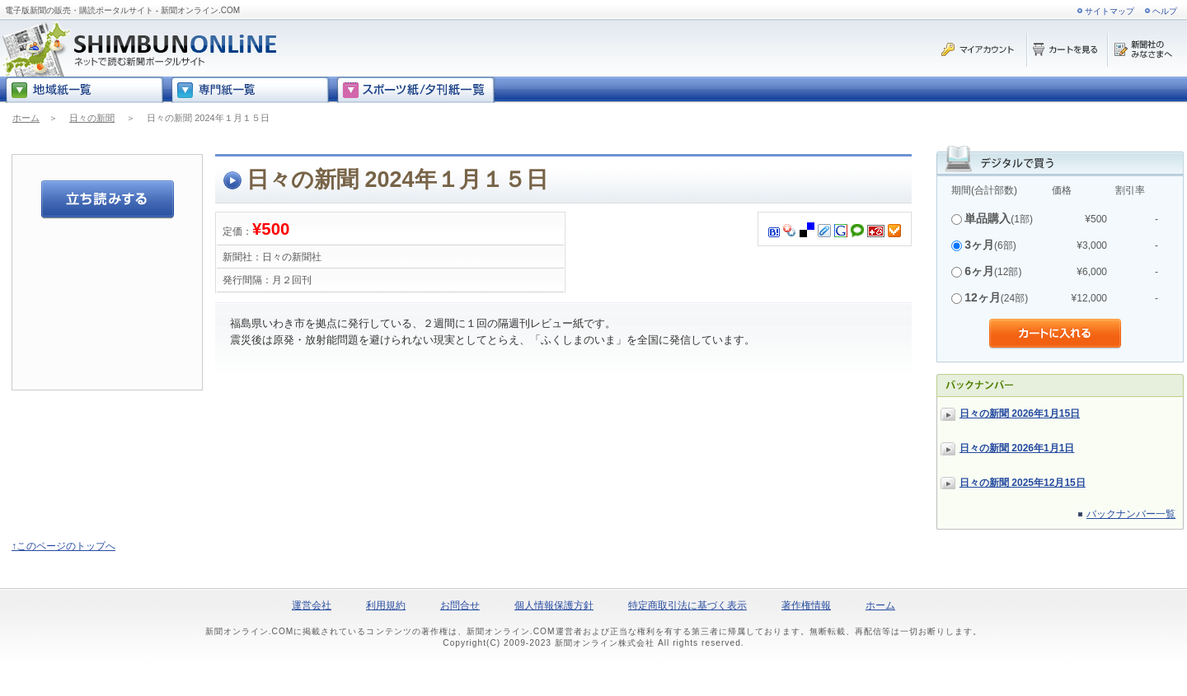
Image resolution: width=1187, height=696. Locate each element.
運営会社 (311, 605)
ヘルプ (1164, 11)
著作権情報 (806, 605)
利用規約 (386, 605)
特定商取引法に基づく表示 (687, 605)
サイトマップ (1109, 11)
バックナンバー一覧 (1130, 514)
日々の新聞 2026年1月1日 (1016, 448)
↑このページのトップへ (63, 546)
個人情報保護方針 (554, 605)
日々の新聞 (92, 118)
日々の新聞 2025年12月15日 (1022, 482)
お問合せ (460, 605)
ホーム (26, 118)
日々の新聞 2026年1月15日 (1019, 413)
